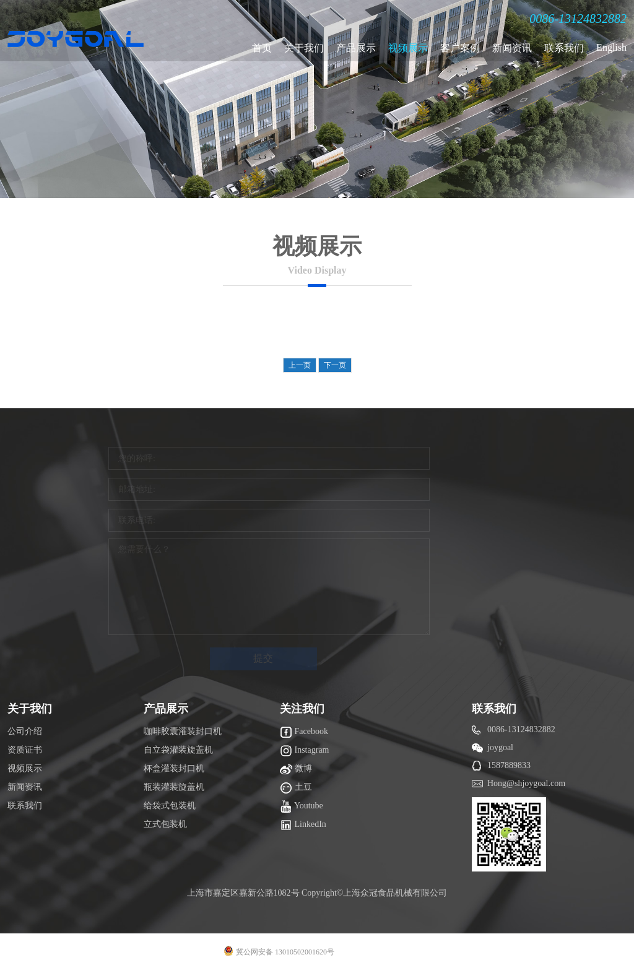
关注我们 (302, 709)
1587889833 (509, 765)
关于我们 (304, 48)
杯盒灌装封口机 (174, 768)
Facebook (304, 732)
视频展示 (408, 48)
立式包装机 (165, 824)
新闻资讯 (512, 48)
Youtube (301, 806)
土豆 (296, 788)
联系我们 (564, 48)
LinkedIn (303, 825)
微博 (296, 769)
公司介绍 (24, 731)
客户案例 (460, 48)
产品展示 (356, 48)
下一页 (335, 365)
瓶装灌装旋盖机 (174, 787)
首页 (262, 48)
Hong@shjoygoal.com (526, 783)
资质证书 (24, 750)
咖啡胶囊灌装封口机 (183, 731)
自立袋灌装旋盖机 (178, 750)
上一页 (300, 365)
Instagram (304, 751)
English (611, 47)
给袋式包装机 (170, 805)
